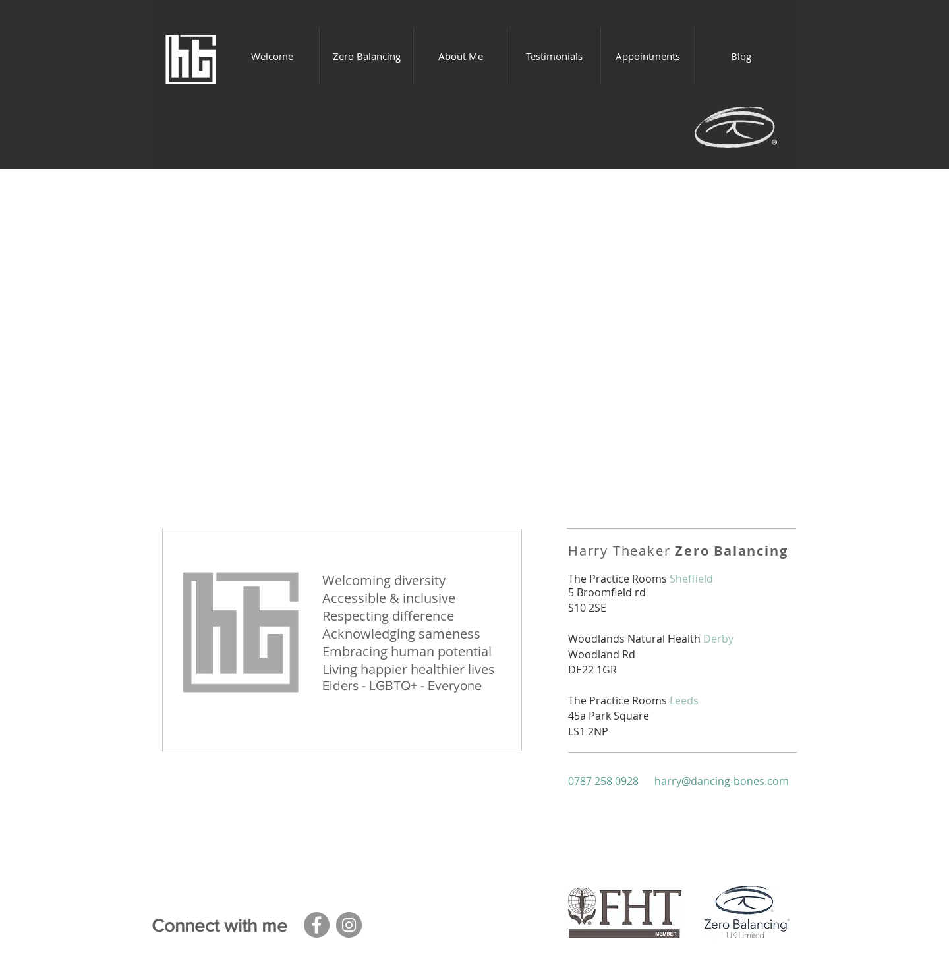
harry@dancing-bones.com (721, 781)
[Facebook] (317, 925)
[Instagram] (349, 925)
